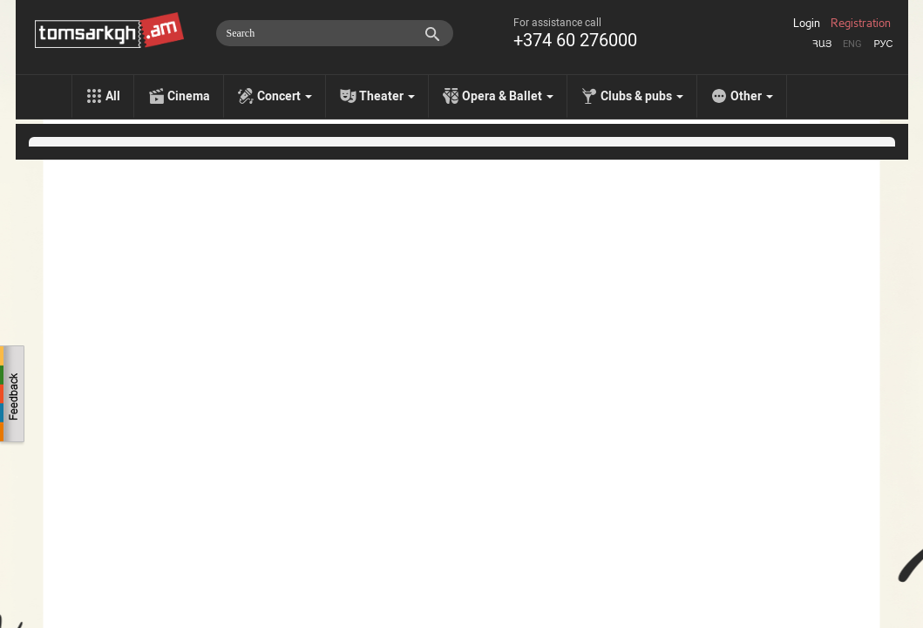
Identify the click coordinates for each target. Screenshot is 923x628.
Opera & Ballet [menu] (507, 96)
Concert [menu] (284, 96)
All (112, 96)
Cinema (188, 96)
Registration (861, 24)
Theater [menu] (387, 96)
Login (806, 24)
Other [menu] (751, 96)
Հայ (821, 44)
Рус (882, 44)
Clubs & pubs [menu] (642, 96)
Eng (852, 44)
